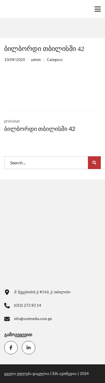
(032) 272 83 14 (27, 305)
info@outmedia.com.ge (33, 318)
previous (52, 125)
